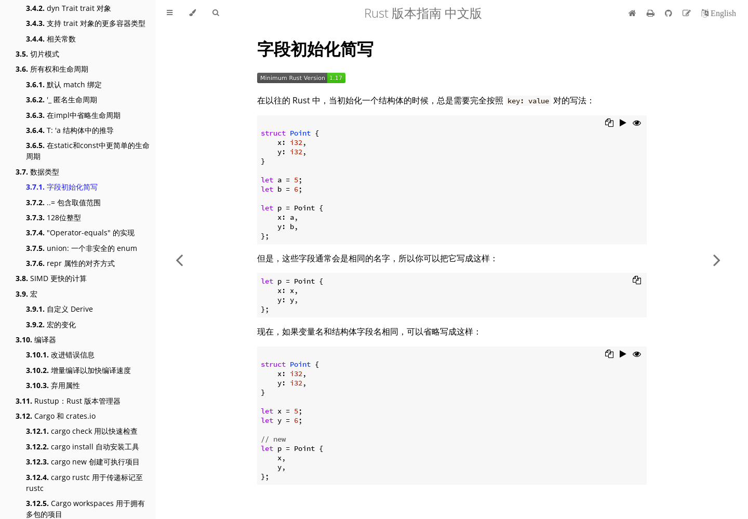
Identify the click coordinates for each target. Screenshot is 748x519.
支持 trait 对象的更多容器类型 (85, 23)
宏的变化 (51, 324)
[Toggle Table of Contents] (169, 13)
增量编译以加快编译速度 (78, 370)
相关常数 (51, 39)
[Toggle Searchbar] (215, 13)
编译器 (36, 339)
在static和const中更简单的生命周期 (88, 150)
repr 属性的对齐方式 (70, 263)
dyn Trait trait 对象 (68, 8)
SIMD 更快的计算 (51, 278)
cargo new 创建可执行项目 (83, 462)
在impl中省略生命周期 (73, 115)
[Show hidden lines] (637, 123)
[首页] (632, 13)
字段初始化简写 (62, 187)
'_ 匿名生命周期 (61, 99)
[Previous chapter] (179, 259)
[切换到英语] (718, 13)
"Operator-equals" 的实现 (80, 232)
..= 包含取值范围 (63, 202)
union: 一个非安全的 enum (81, 248)
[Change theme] (192, 13)
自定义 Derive (59, 309)
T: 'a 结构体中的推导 (70, 130)
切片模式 (37, 54)
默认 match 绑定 (64, 84)
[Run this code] (623, 123)
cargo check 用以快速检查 (82, 431)
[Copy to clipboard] (609, 123)
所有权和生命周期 (52, 69)
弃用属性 (53, 385)
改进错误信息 (60, 355)
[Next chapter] (716, 259)
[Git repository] (669, 13)
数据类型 (37, 172)
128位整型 (53, 217)
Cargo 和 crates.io (56, 416)
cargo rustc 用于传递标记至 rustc (84, 482)
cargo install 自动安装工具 (82, 446)
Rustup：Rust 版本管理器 (68, 401)
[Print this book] (652, 13)
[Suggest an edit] (687, 13)
